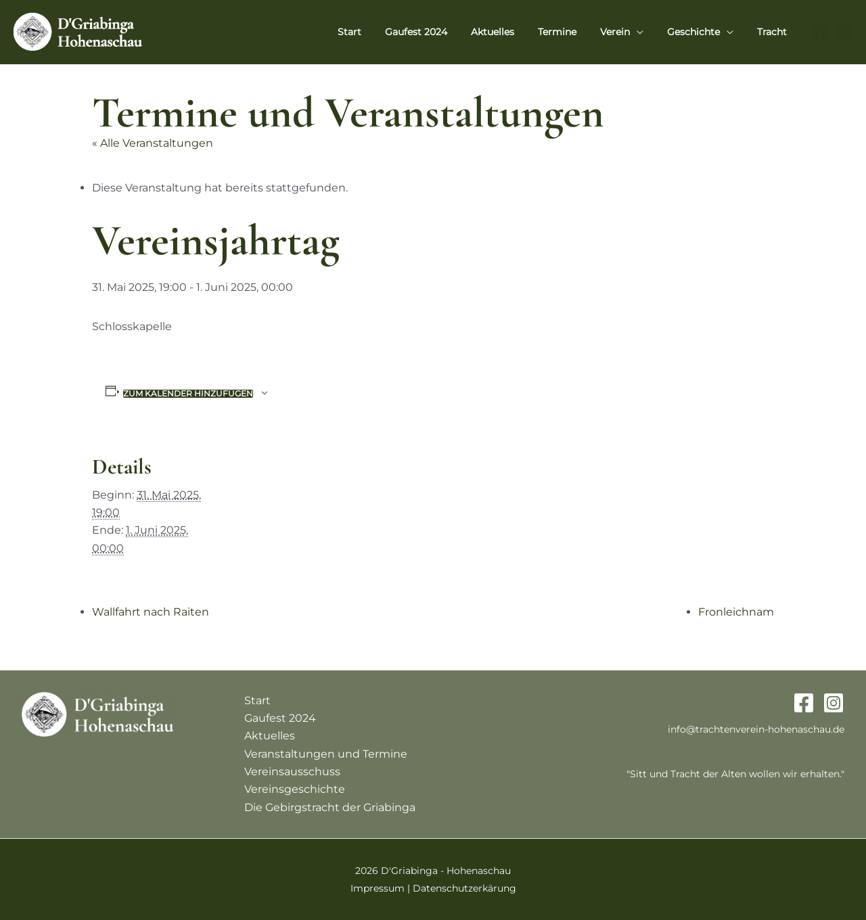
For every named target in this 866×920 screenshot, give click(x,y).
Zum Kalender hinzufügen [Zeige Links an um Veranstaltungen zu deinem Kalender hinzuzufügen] (188, 394)
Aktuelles (513, 32)
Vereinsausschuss (292, 771)
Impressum (377, 888)
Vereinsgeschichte (294, 789)
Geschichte (700, 32)
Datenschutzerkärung (464, 888)
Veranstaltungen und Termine (325, 754)
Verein (626, 32)
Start (380, 32)
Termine (573, 32)
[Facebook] (820, 32)
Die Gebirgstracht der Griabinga (329, 807)
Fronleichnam (736, 611)
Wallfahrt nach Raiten (150, 611)
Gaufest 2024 (442, 32)
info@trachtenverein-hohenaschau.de (756, 729)
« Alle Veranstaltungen (152, 143)
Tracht (774, 32)
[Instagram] (844, 32)
